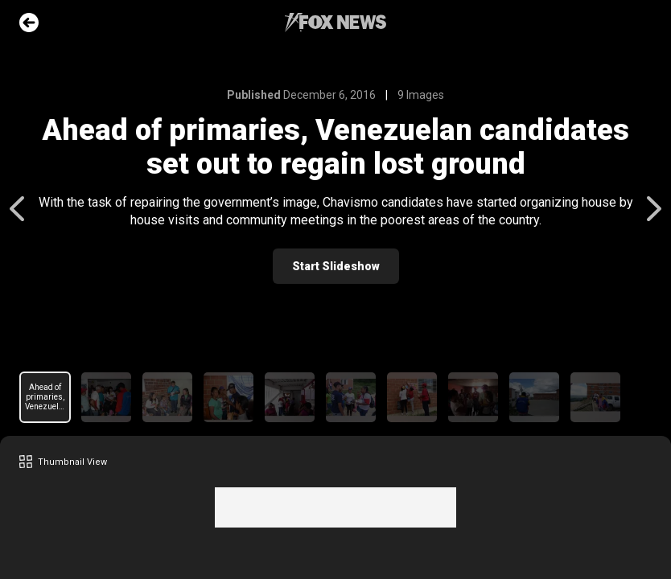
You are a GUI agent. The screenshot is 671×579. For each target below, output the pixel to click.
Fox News (335, 22)
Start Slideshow (336, 266)
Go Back (29, 22)
